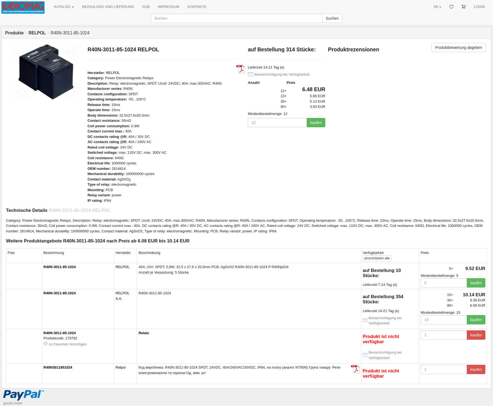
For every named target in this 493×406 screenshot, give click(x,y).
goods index (12, 403)
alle (377, 258)
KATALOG (64, 7)
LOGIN (479, 7)
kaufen (316, 122)
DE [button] (437, 7)
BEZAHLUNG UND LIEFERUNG (108, 7)
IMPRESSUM (168, 7)
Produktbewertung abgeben (458, 47)
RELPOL (113, 73)
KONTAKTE (197, 7)
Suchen (332, 18)
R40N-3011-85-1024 (59, 267)
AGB (145, 7)
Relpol (121, 367)
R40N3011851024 (57, 367)
